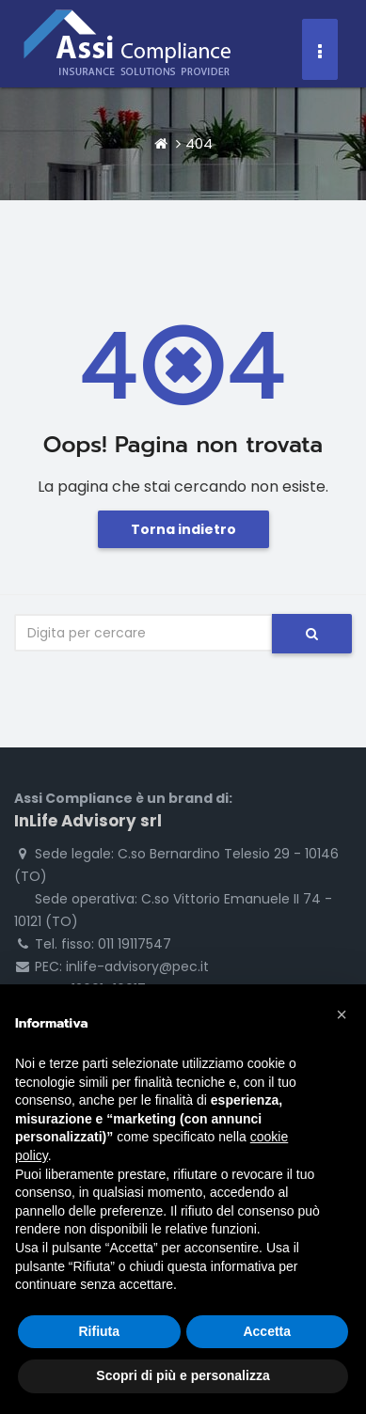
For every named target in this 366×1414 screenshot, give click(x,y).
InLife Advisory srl (88, 820)
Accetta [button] (267, 1331)
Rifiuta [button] (98, 1331)
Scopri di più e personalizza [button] (182, 1375)
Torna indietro (183, 529)
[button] (341, 1014)
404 (199, 143)
